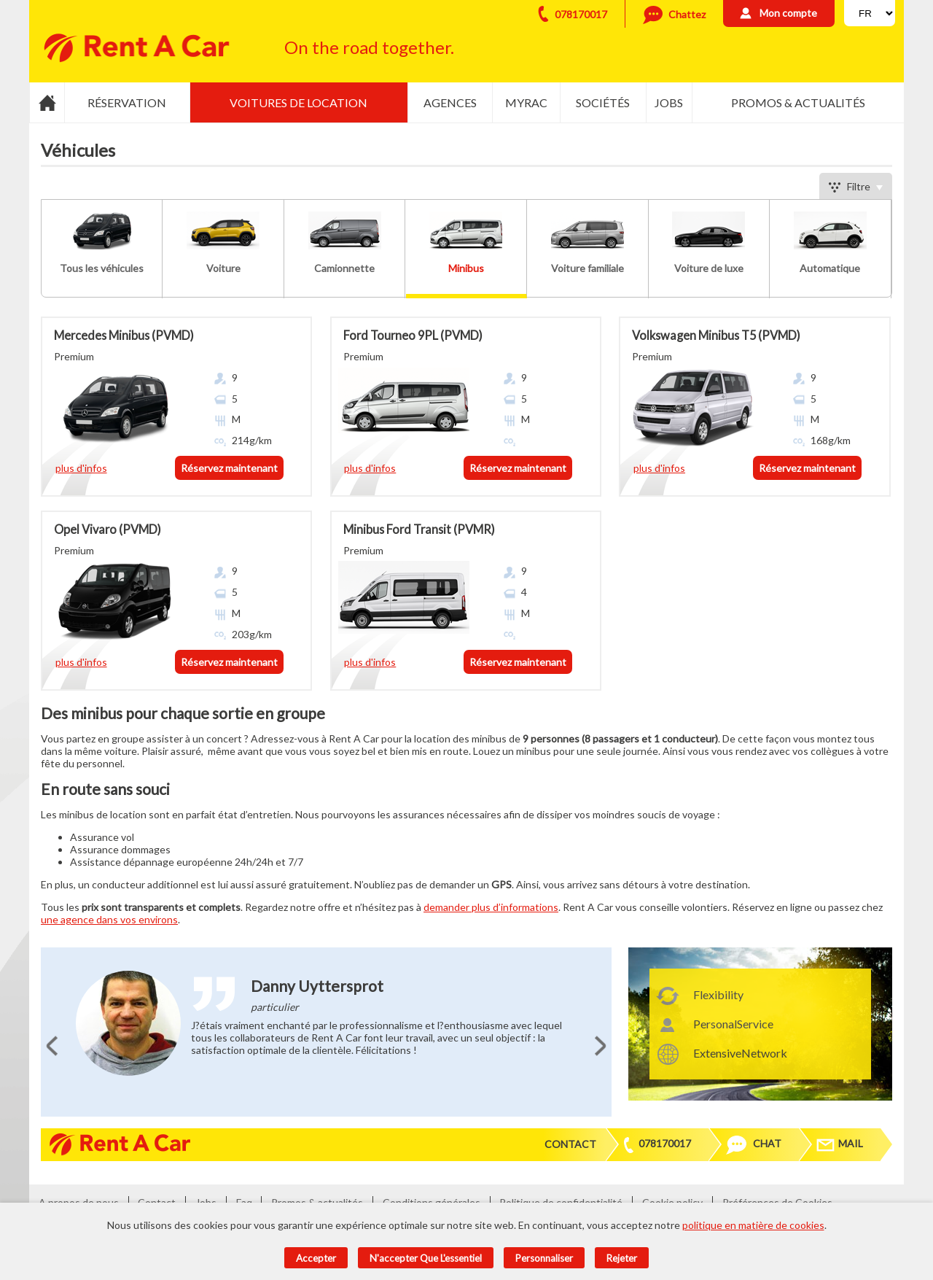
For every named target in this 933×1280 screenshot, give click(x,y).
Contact (570, 1144)
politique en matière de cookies (753, 1225)
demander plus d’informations (490, 907)
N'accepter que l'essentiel (426, 1258)
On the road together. (369, 47)
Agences (450, 102)
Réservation (126, 102)
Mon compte (788, 13)
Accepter (316, 1258)
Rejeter (621, 1258)
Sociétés (603, 102)
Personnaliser (544, 1258)
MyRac (526, 102)
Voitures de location (298, 102)
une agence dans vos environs (109, 919)
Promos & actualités (798, 102)
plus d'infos (81, 468)
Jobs (669, 102)
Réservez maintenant (229, 468)
